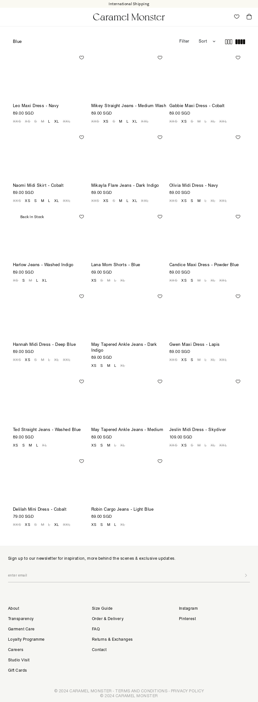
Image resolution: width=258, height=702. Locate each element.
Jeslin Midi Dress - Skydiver (197, 430)
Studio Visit (18, 660)
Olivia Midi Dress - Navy (193, 186)
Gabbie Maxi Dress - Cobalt (197, 106)
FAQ (96, 629)
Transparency (21, 619)
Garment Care (21, 629)
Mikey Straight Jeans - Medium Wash (128, 106)
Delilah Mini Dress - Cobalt (39, 510)
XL (56, 121)
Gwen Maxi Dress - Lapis (194, 345)
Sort (203, 42)
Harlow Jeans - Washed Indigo (43, 265)
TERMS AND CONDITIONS (141, 690)
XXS (17, 121)
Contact (99, 650)
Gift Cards (17, 671)
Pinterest (187, 619)
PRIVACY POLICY (187, 690)
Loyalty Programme (26, 640)
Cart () (249, 17)
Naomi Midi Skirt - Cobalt (38, 186)
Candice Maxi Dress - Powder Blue (204, 265)
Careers (15, 650)
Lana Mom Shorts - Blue (115, 265)
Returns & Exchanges (112, 640)
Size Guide (102, 609)
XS (27, 121)
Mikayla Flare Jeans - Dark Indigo (125, 186)
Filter (184, 42)
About (13, 609)
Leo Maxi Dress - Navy (36, 106)
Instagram (188, 609)
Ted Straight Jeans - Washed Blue (47, 430)
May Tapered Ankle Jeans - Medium (127, 430)
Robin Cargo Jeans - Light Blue (122, 510)
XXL (66, 121)
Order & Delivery (108, 619)
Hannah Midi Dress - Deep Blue (44, 345)
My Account (222, 17)
